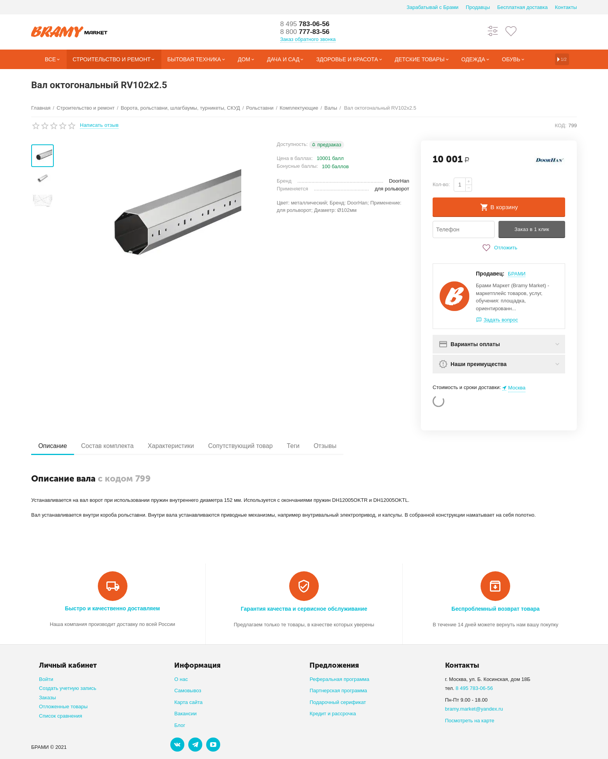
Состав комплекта (109, 446)
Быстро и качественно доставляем (112, 608)
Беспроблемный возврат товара (495, 609)
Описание (53, 446)
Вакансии (185, 713)
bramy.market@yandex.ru (474, 709)
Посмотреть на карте (470, 720)
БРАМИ (516, 274)
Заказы (47, 697)
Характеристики (174, 446)
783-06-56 (306, 24)
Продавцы (478, 7)
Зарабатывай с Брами (432, 7)
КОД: (561, 125)
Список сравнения (60, 716)
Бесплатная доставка (522, 7)
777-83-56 (306, 32)
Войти (46, 679)
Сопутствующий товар (245, 446)
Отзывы (333, 446)
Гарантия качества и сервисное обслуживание (304, 609)
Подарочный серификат (337, 702)
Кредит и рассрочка (332, 713)
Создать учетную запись (67, 688)
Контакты (566, 7)
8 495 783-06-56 (474, 688)
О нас (181, 679)
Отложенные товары (63, 706)
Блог (179, 725)
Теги (299, 446)
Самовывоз (187, 690)
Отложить (499, 248)
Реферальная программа (339, 679)
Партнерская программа (338, 690)
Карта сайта (188, 702)
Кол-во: (441, 184)
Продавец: (490, 273)
